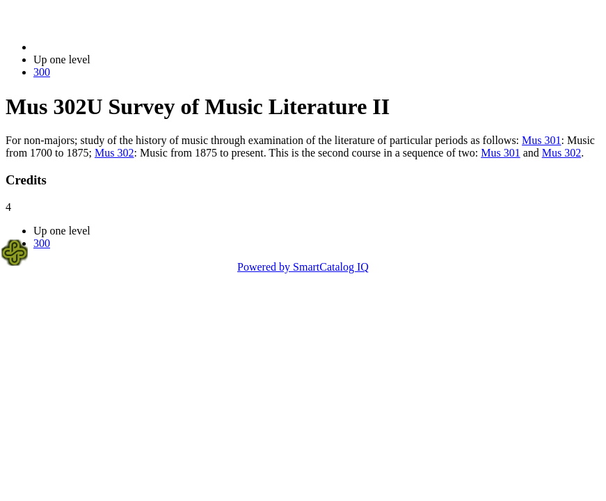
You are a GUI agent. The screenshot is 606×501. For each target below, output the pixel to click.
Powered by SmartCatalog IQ (303, 267)
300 (41, 72)
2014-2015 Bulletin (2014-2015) (106, 47)
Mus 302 (114, 153)
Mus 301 (541, 140)
